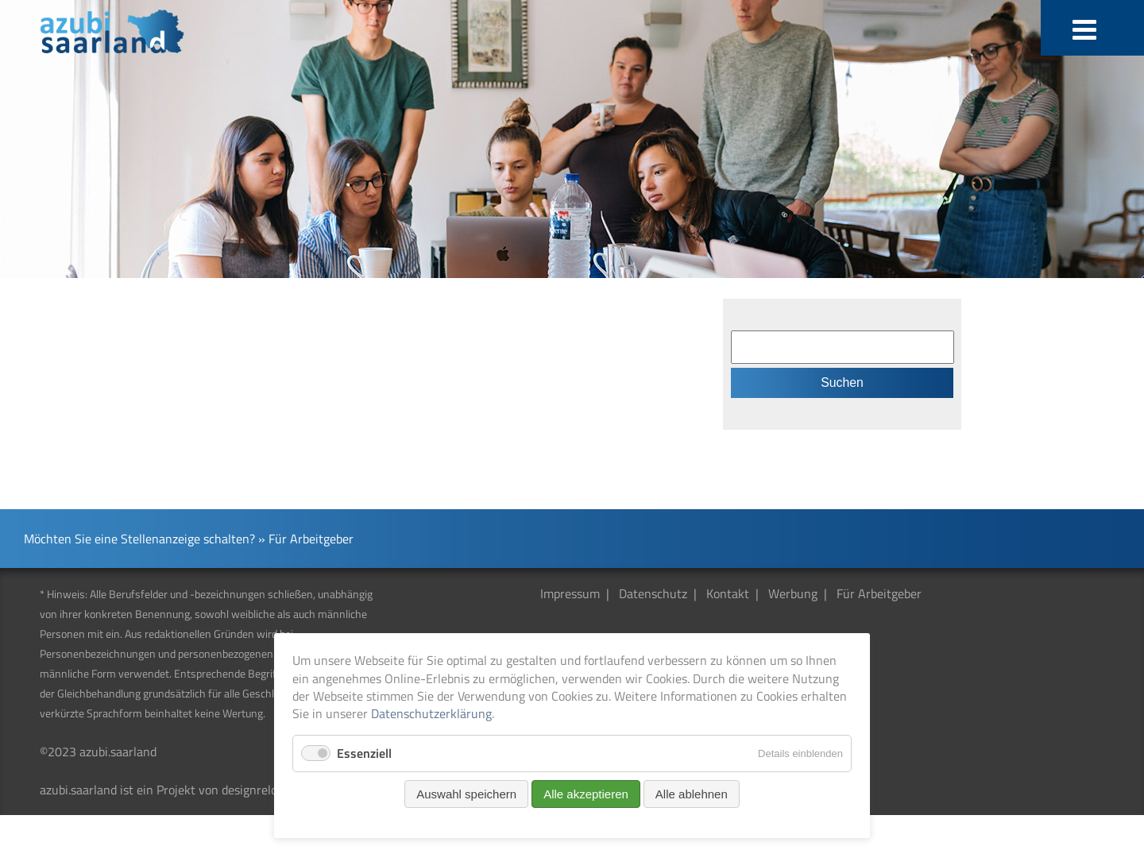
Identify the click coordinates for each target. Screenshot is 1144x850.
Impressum (570, 593)
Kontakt (727, 593)
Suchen (842, 382)
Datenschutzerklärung (431, 713)
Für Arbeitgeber (879, 593)
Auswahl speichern (466, 794)
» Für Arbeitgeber (306, 538)
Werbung (792, 593)
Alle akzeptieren (585, 794)
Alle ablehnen (691, 794)
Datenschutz (653, 593)
